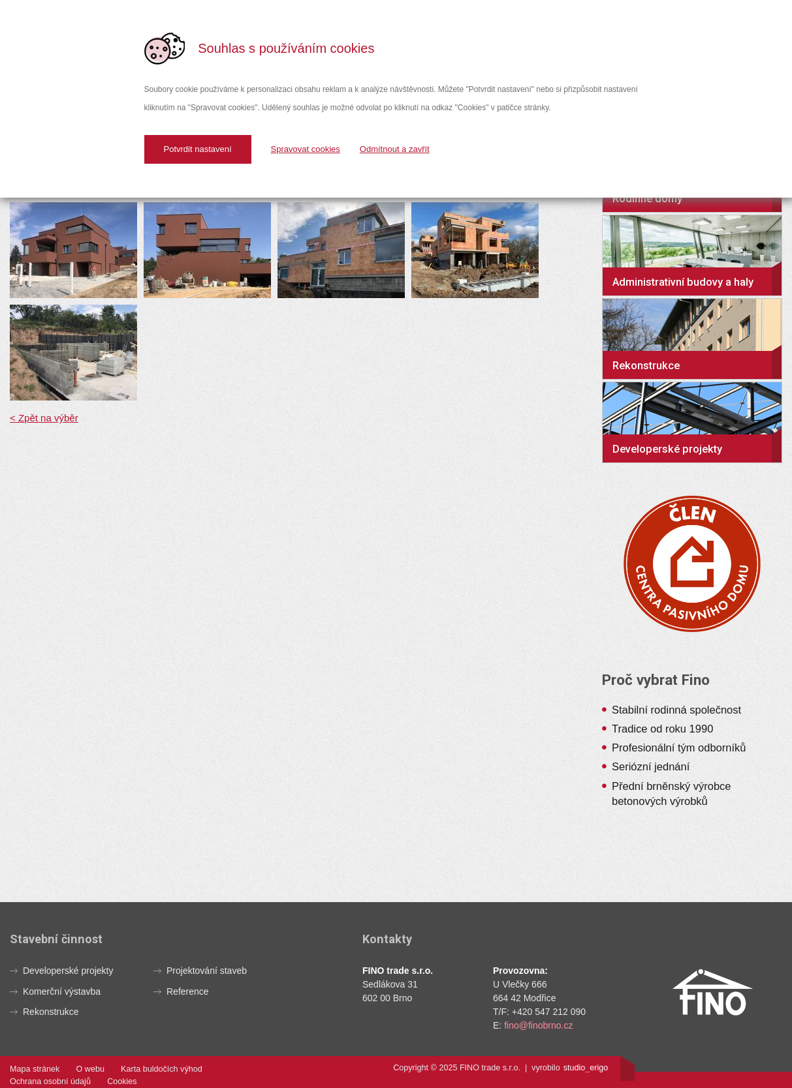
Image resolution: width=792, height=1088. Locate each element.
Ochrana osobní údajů (50, 1081)
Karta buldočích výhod (161, 1069)
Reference (187, 991)
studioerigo (586, 1067)
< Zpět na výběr (44, 417)
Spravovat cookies (305, 149)
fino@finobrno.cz (538, 1025)
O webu (90, 1069)
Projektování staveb (206, 970)
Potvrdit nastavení (198, 149)
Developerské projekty (667, 449)
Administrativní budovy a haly (682, 282)
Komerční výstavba (62, 991)
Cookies (122, 1081)
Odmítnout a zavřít (395, 149)
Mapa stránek (34, 1069)
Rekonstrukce (646, 365)
